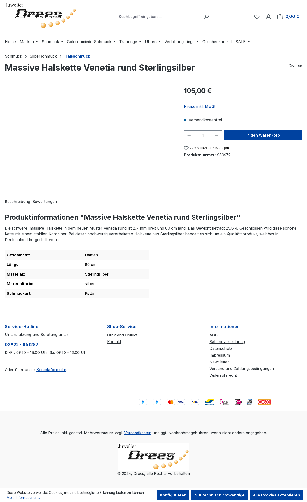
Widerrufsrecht (223, 375)
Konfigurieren (173, 495)
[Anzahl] (203, 135)
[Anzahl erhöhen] (217, 135)
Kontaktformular (51, 369)
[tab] (17, 201)
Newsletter (219, 361)
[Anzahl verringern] (189, 135)
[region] (89, 137)
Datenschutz (220, 348)
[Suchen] (206, 16)
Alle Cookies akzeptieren (276, 495)
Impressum (219, 355)
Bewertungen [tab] (44, 201)
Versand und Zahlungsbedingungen (241, 368)
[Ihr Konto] (268, 16)
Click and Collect (122, 335)
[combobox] (158, 16)
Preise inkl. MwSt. (200, 106)
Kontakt (114, 341)
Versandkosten (137, 432)
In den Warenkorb (263, 135)
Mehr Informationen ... (24, 498)
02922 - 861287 (21, 344)
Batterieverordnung (227, 341)
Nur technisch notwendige (220, 495)
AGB (213, 335)
